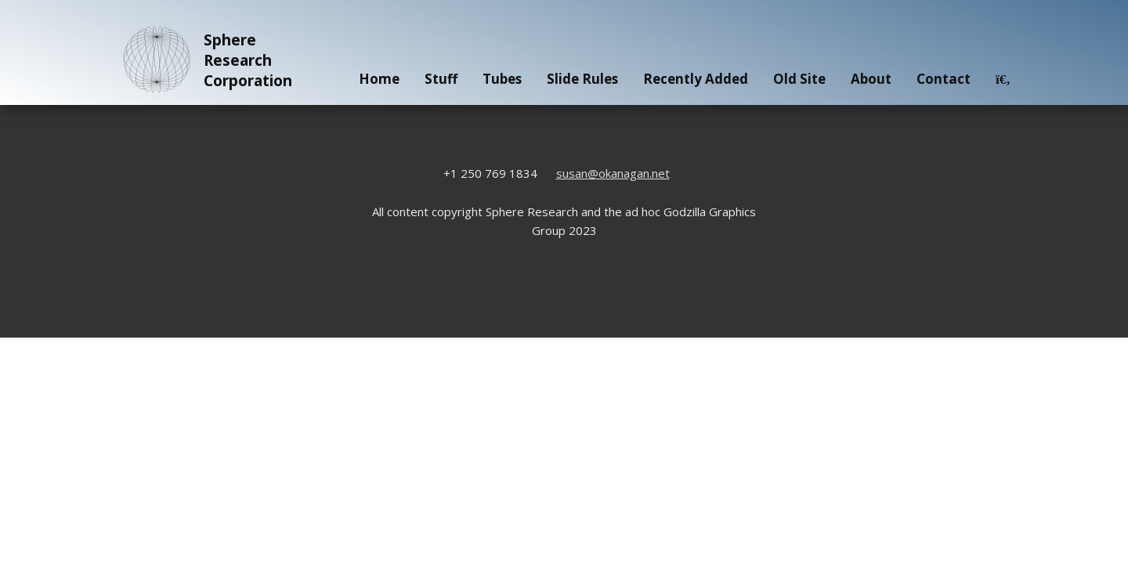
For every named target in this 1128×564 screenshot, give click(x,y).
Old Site (799, 79)
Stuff (441, 79)
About (871, 79)
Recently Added (695, 79)
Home (379, 79)
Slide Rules (582, 79)
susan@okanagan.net (613, 173)
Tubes (502, 79)
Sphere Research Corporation (205, 60)
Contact (943, 79)
